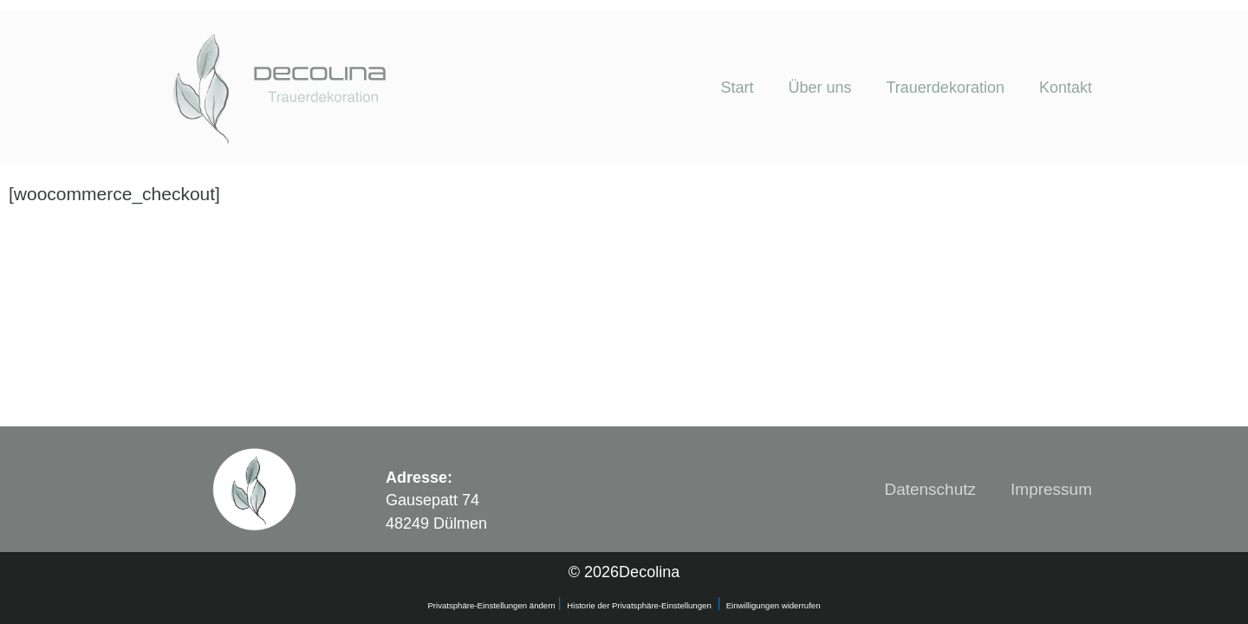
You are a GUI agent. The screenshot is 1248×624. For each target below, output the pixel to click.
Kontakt (1065, 87)
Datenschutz (930, 489)
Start (736, 87)
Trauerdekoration (945, 87)
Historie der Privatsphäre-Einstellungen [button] (639, 605)
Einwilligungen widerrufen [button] (773, 605)
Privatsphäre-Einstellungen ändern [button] (492, 605)
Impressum (1051, 489)
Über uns (819, 87)
